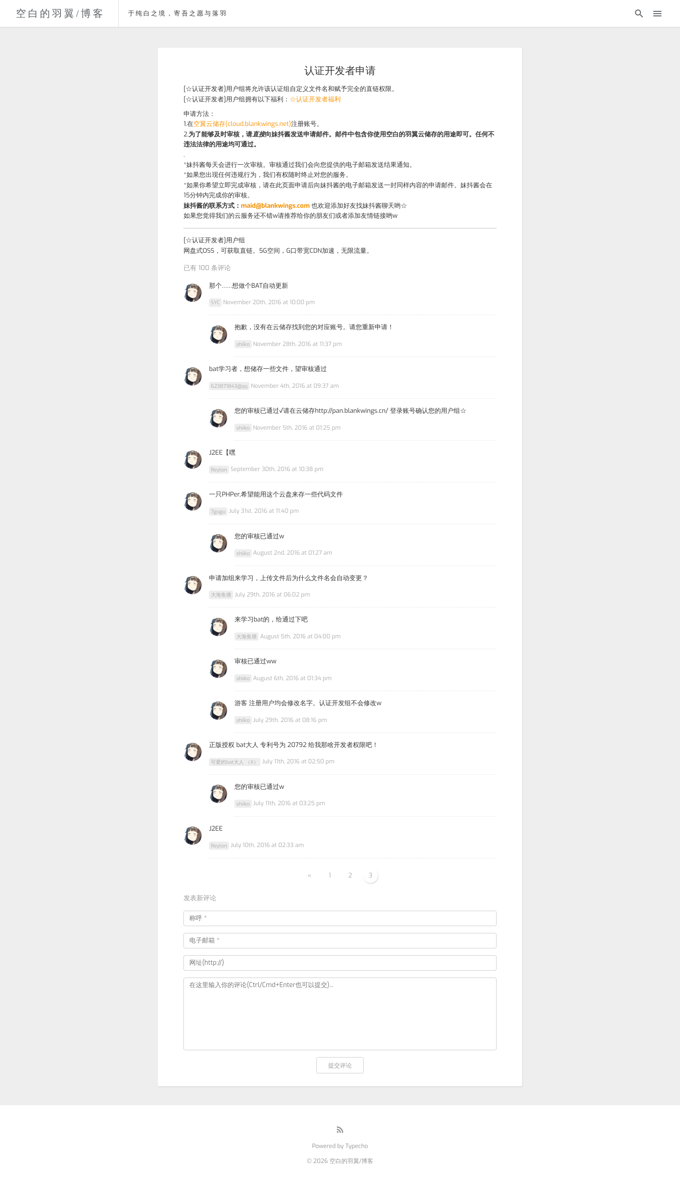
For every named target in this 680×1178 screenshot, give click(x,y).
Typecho (356, 1146)
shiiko (242, 344)
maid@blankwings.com (275, 205)
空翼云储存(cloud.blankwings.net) (242, 124)
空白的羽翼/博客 (60, 13)
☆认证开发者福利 (315, 99)
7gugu (218, 511)
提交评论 (340, 1065)
